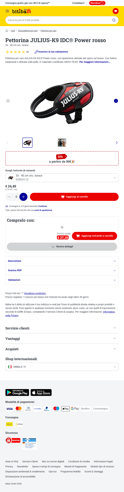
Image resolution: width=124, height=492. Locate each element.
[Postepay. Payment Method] (37, 409)
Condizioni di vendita (79, 461)
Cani (13, 31)
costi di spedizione (43, 210)
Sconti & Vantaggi (94, 471)
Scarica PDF (62, 270)
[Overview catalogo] (7, 11)
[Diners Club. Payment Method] (28, 409)
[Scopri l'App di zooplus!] (17, 395)
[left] (8, 101)
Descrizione (62, 261)
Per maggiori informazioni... (94, 62)
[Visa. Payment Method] (9, 409)
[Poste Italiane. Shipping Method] (9, 425)
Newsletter (22, 466)
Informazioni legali (103, 461)
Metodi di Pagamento (75, 466)
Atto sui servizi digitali (53, 461)
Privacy (9, 466)
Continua (42, 206)
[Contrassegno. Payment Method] (100, 409)
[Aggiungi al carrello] (74, 197)
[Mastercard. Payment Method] (19, 409)
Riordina (97, 3)
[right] (116, 101)
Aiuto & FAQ (11, 461)
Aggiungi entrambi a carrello (96, 236)
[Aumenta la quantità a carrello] (23, 197)
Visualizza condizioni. (35, 293)
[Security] (12, 441)
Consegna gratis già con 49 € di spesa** (27, 3)
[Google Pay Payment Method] (75, 409)
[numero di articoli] (16, 197)
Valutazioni (62, 280)
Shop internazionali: (21, 359)
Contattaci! (78, 3)
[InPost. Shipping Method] (19, 425)
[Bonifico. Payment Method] (85, 409)
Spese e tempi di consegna (46, 466)
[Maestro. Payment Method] (56, 409)
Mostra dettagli (62, 247)
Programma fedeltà (70, 471)
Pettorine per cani (48, 31)
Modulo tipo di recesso (102, 466)
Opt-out (53, 471)
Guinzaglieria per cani (27, 31)
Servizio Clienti (30, 461)
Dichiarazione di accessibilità (20, 476)
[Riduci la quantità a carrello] (9, 197)
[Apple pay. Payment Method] (66, 409)
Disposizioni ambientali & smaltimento (25, 471)
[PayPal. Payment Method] (47, 409)
